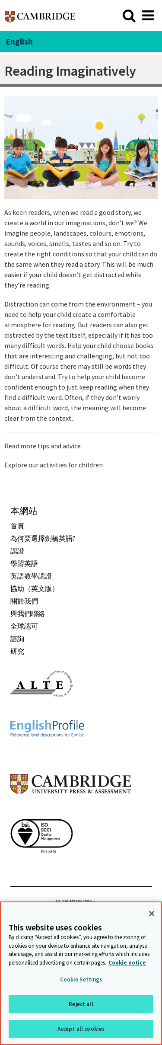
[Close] (151, 913)
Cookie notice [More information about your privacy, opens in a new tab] (127, 962)
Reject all (81, 1004)
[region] (81, 973)
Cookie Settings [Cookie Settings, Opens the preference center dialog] (81, 979)
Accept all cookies (81, 1028)
